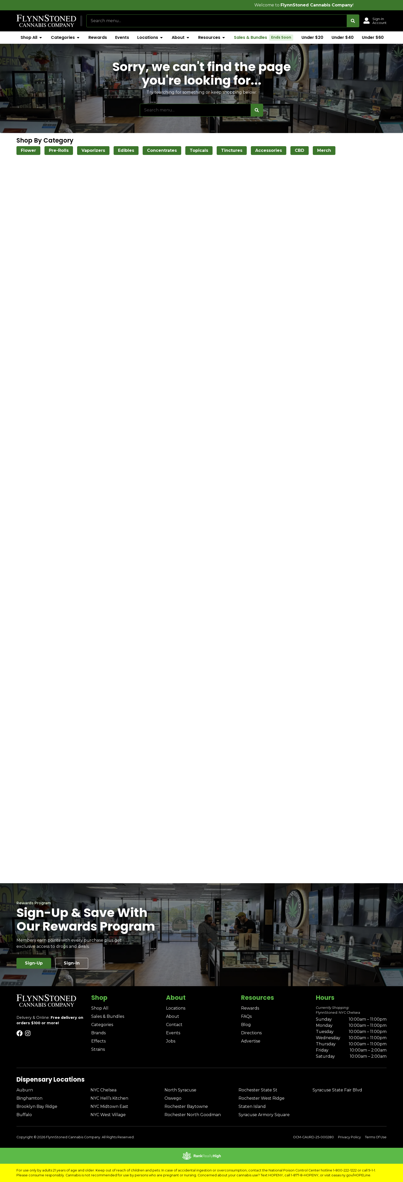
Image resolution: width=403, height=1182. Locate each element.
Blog (246, 1024)
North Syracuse (180, 1090)
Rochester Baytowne (186, 1106)
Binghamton (29, 1098)
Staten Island (252, 1106)
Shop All (99, 1008)
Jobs (170, 1041)
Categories (102, 1024)
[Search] (353, 21)
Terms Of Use (376, 1137)
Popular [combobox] (370, 168)
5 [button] (243, 756)
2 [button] (214, 756)
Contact (174, 1024)
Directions (251, 1032)
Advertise (250, 1041)
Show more (26, 246)
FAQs (246, 1016)
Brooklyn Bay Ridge (36, 1106)
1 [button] (204, 756)
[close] (242, 12)
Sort (366, 163)
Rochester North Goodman (192, 1114)
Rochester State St (258, 1090)
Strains (98, 1049)
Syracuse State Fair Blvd (337, 1090)
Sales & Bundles (107, 1016)
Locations (175, 1008)
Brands (98, 1032)
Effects (98, 1041)
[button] (107, 20)
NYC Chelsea (103, 1090)
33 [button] (263, 756)
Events (173, 1032)
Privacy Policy (349, 1137)
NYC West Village (108, 1114)
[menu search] (45, 172)
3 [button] (224, 756)
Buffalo (24, 1114)
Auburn (24, 1090)
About (172, 1016)
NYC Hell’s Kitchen (109, 1098)
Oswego (172, 1098)
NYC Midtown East (109, 1106)
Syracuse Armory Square (264, 1114)
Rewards (250, 1008)
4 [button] (233, 756)
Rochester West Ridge (262, 1098)
